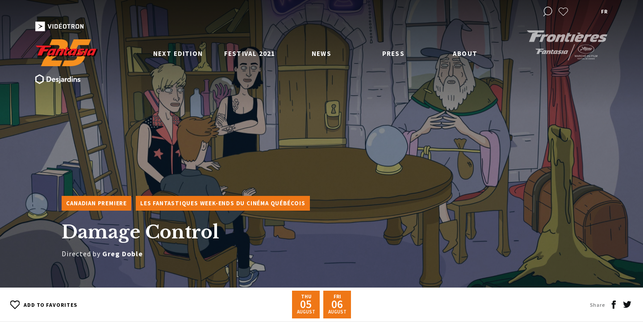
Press (393, 53)
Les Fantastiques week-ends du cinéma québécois (222, 203)
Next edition (178, 53)
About (465, 53)
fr (604, 11)
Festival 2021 (250, 53)
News (321, 53)
